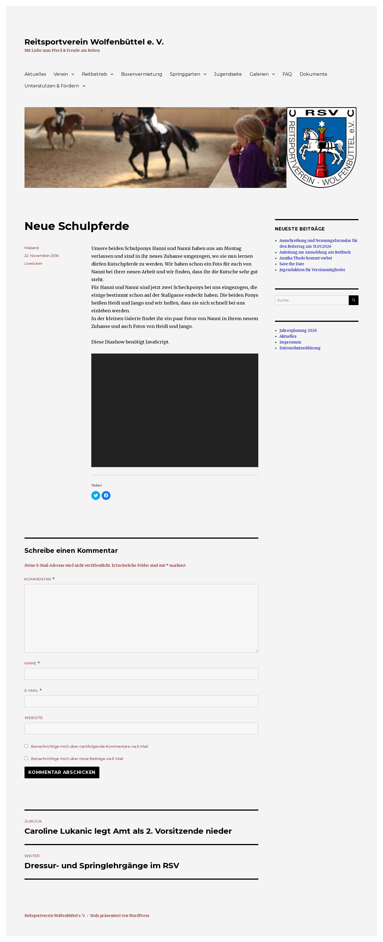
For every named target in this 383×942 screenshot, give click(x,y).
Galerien (259, 74)
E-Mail (33, 690)
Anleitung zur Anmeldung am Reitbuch (315, 252)
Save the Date (291, 264)
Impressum (290, 342)
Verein (61, 74)
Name (32, 663)
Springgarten (185, 74)
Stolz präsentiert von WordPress (119, 915)
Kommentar (39, 579)
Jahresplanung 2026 (298, 330)
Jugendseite (228, 74)
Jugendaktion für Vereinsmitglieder (312, 270)
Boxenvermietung (141, 74)
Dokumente (313, 74)
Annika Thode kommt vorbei (305, 258)
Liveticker (33, 263)
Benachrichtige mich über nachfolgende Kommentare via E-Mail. (90, 746)
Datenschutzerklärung (300, 348)
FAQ (287, 74)
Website (33, 717)
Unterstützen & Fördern (51, 86)
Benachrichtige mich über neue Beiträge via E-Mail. (77, 758)
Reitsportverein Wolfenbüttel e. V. (94, 41)
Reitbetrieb (94, 74)
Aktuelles (35, 74)
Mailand (31, 248)
